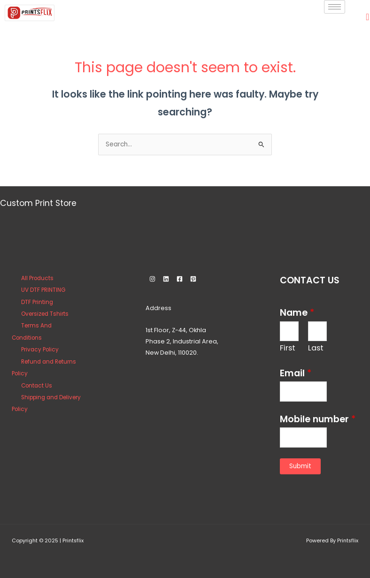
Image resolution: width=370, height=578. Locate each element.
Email (295, 373)
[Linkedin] (166, 279)
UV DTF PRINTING (43, 290)
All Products (37, 278)
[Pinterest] (193, 279)
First (287, 347)
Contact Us (36, 385)
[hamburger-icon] (334, 7)
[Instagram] (152, 279)
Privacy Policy (40, 349)
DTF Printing (37, 302)
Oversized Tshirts (45, 314)
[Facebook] (179, 279)
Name (297, 312)
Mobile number (317, 419)
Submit (300, 466)
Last (316, 347)
